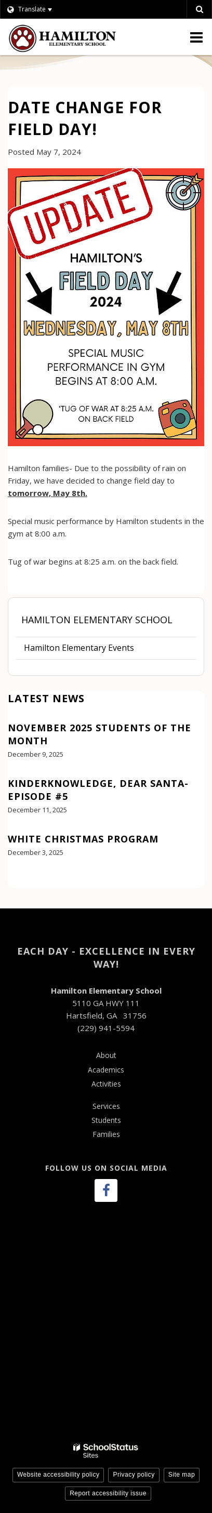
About (106, 1055)
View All (23, 881)
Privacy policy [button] (133, 1474)
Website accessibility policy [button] (58, 1474)
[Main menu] (196, 37)
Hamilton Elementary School (97, 619)
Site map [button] (181, 1474)
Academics (106, 1070)
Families (106, 1134)
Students (106, 1120)
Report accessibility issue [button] (108, 1493)
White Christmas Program (83, 839)
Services (106, 1106)
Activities (106, 1084)
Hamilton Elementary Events (79, 647)
